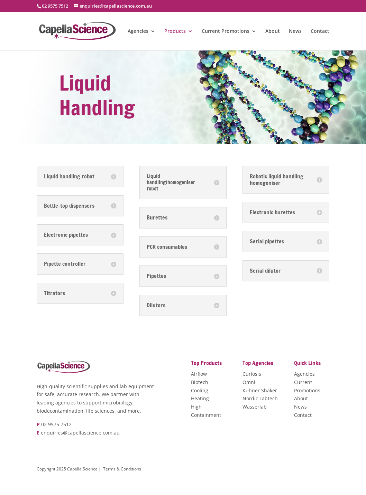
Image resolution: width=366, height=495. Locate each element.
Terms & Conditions (122, 469)
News (295, 31)
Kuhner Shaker (260, 390)
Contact (320, 31)
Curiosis (252, 374)
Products (175, 31)
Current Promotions (225, 31)
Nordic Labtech (260, 398)
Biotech (199, 382)
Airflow (199, 374)
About (272, 31)
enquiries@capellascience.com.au (80, 432)
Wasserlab (255, 406)
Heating (200, 398)
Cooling (199, 390)
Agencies (138, 31)
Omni (249, 382)
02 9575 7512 (56, 424)
